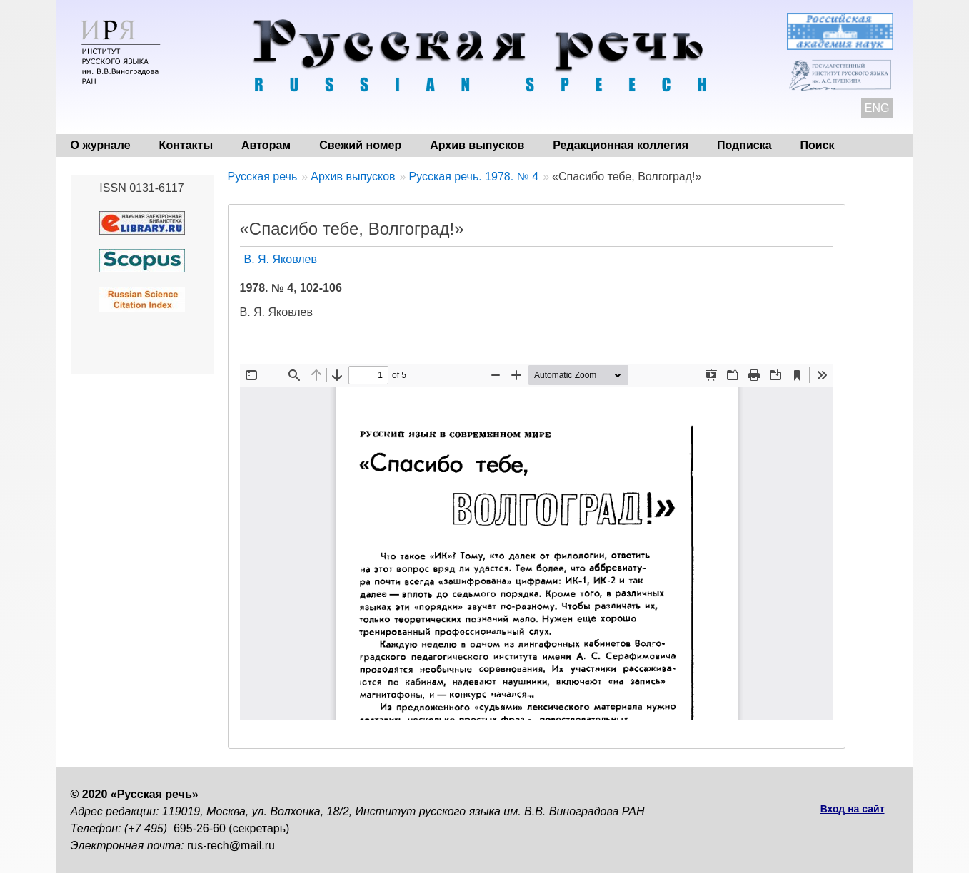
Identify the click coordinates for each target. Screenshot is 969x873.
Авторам (266, 145)
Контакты (186, 145)
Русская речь (263, 176)
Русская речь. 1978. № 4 (473, 176)
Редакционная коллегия (620, 145)
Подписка (744, 145)
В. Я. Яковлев (281, 259)
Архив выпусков (477, 145)
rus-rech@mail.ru (231, 845)
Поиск (817, 145)
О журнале (101, 145)
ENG (877, 108)
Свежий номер (360, 145)
